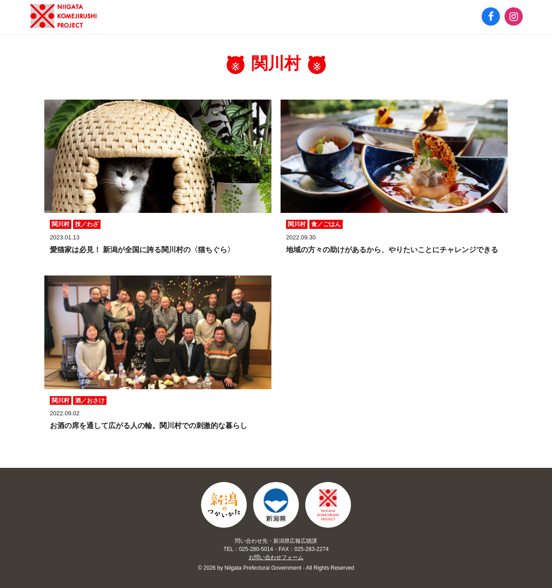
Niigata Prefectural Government (276, 505)
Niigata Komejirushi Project (328, 505)
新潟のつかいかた (63, 16)
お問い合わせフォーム (276, 557)
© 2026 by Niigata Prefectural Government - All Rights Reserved (276, 568)
